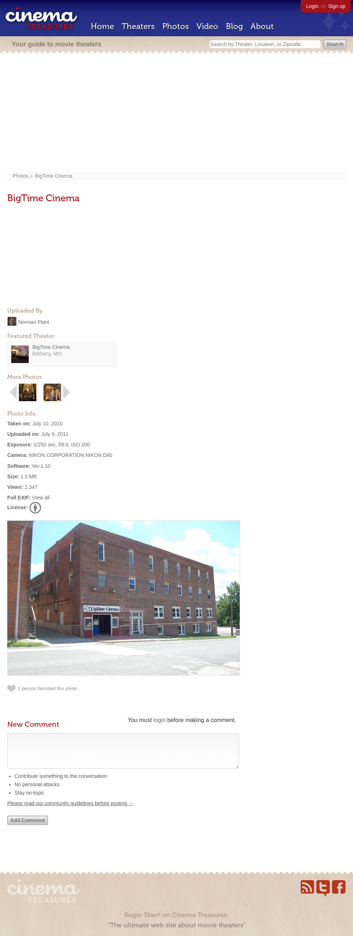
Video (207, 26)
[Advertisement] (176, 113)
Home (102, 26)
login (159, 720)
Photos (175, 26)
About (262, 26)
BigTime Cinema (53, 176)
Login (312, 6)
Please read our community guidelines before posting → (70, 810)
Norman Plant (33, 322)
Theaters (138, 26)
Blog (234, 26)
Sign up (336, 6)
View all (40, 497)
